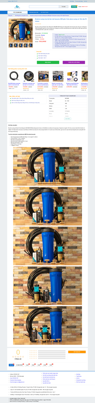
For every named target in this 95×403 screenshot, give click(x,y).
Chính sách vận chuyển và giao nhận (50, 373)
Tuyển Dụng (78, 376)
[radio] (13, 357)
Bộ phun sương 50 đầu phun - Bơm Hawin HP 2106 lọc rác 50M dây (87, 84)
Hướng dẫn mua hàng (80, 380)
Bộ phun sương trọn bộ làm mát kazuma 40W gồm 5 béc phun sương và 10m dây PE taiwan (49, 15)
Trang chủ (11, 16)
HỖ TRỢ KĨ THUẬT (44, 12)
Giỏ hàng (74, 6)
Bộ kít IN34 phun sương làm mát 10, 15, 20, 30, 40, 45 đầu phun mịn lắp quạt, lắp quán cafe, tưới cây (29, 84)
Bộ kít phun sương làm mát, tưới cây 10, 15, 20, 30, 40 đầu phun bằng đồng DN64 (43, 84)
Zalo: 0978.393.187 (14, 378)
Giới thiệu (72, 1)
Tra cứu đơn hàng (79, 1)
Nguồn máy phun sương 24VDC (13, 84)
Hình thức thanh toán (80, 382)
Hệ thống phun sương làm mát (21, 15)
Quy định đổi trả (46, 381)
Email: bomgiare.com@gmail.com (17, 382)
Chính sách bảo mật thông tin (49, 379)
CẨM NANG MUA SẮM (33, 12)
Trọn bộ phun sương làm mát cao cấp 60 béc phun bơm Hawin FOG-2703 (57, 84)
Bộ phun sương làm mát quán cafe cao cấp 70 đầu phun (72, 84)
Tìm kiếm (64, 6)
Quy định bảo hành (47, 383)
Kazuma (43, 35)
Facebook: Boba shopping (15, 380)
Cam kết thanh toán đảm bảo (49, 377)
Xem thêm (67, 118)
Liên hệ (85, 1)
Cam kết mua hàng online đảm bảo (50, 375)
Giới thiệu (78, 374)
